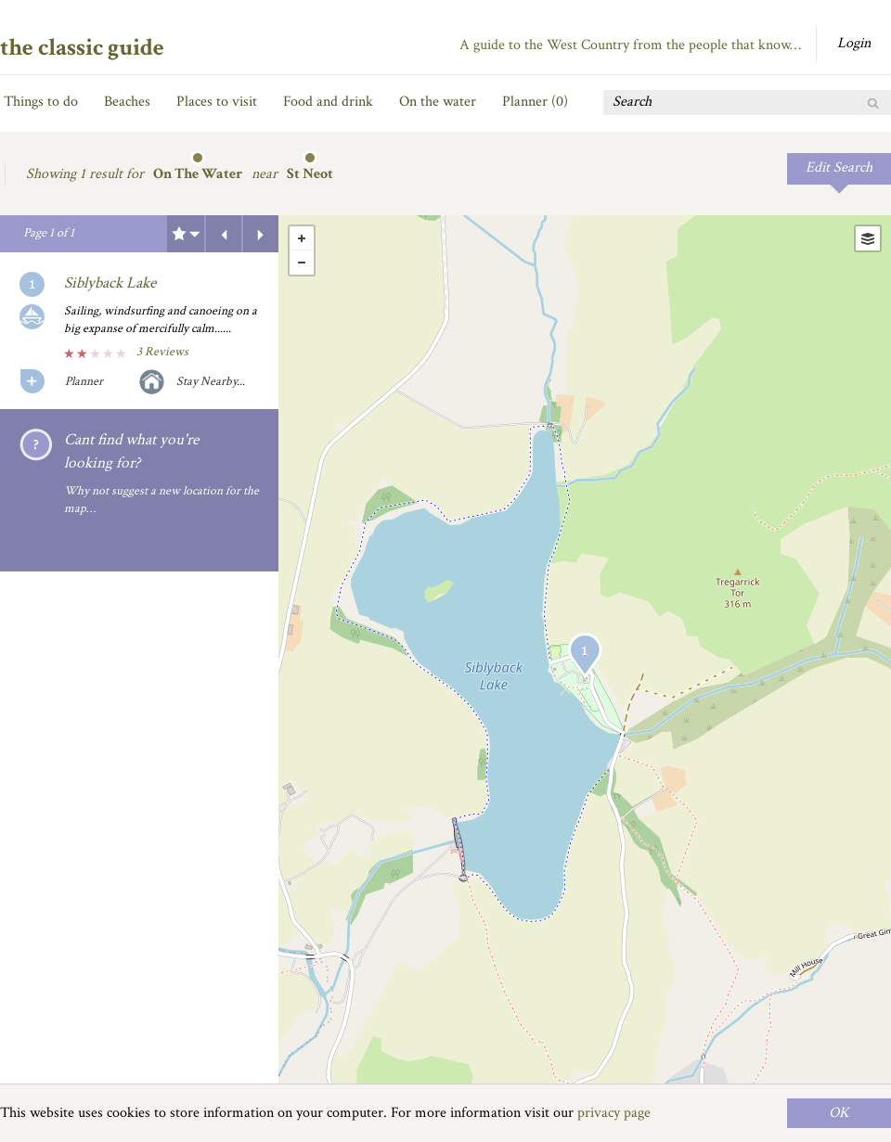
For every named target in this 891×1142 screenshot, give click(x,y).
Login (854, 43)
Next (260, 233)
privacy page (614, 1113)
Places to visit (216, 101)
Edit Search (839, 167)
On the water (437, 101)
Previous (223, 233)
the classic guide (82, 47)
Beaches (127, 101)
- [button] (302, 262)
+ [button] (302, 238)
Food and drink (328, 101)
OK (839, 1113)
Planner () (535, 101)
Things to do (41, 101)
